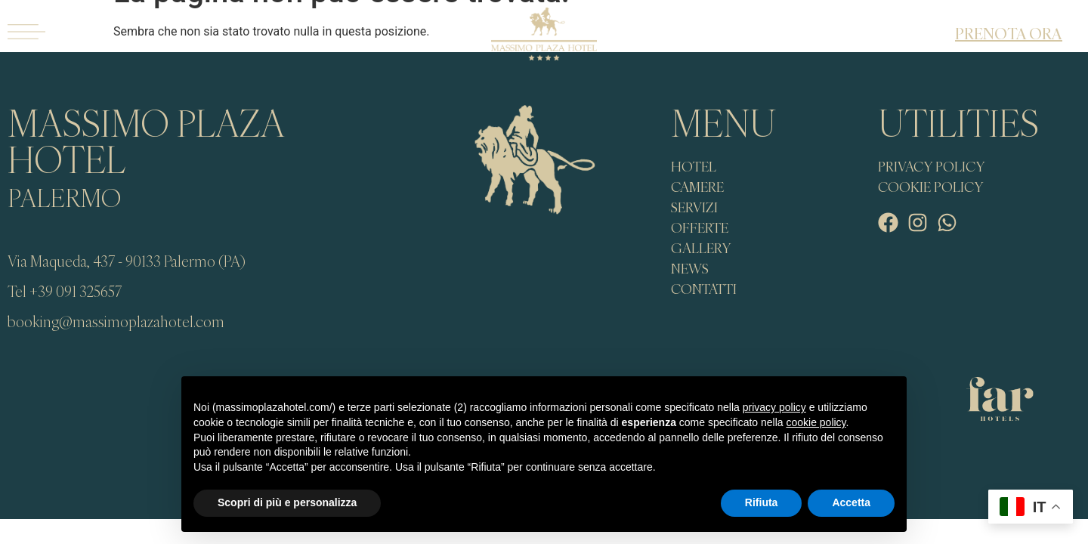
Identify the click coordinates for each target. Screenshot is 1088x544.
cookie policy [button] (815, 422)
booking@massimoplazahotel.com (116, 321)
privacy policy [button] (774, 407)
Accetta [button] (851, 502)
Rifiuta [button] (761, 502)
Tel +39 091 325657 (65, 291)
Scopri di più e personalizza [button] (287, 502)
